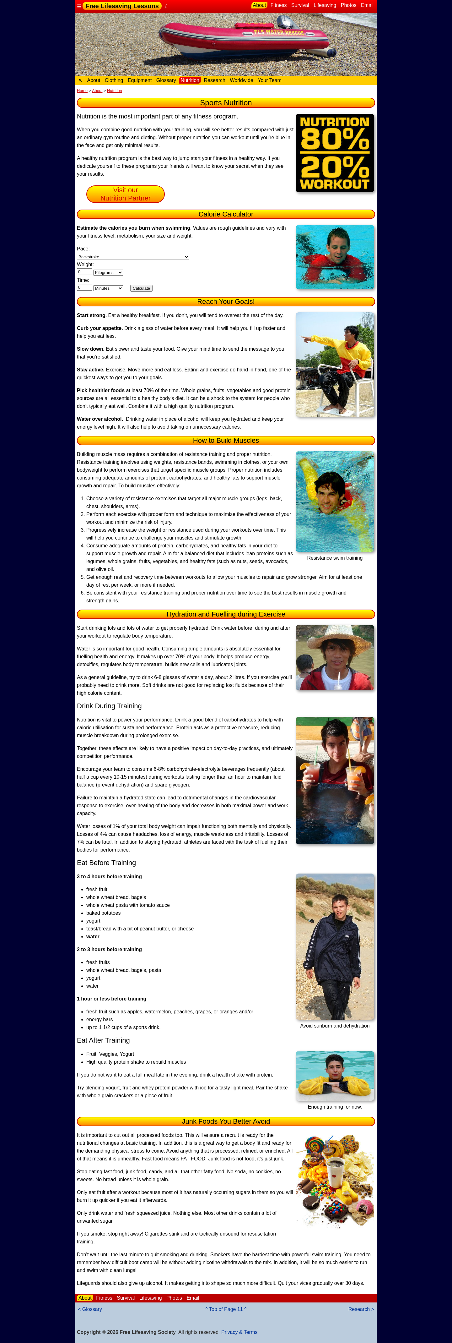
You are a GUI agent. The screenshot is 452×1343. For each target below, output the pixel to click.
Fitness (279, 5)
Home (82, 90)
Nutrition (189, 80)
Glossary (166, 80)
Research (214, 80)
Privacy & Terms (239, 1332)
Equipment (140, 80)
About (259, 5)
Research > (361, 1309)
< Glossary (90, 1309)
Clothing (114, 80)
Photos (349, 5)
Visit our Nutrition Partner (125, 194)
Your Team (270, 80)
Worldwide (241, 80)
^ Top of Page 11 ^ (225, 1309)
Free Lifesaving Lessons (122, 6)
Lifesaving (325, 5)
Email (367, 5)
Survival (300, 5)
